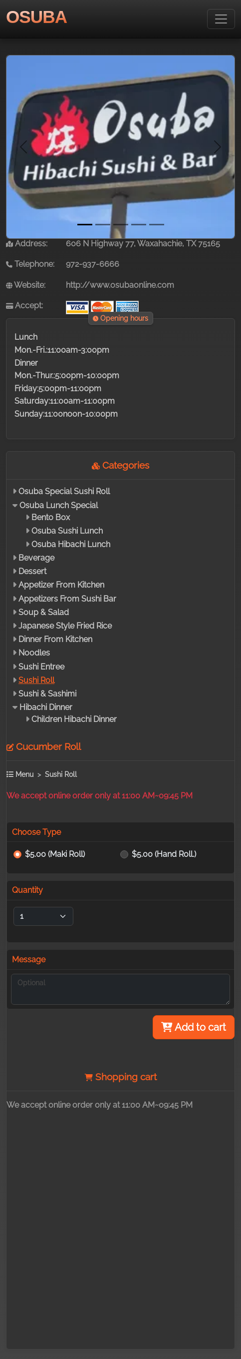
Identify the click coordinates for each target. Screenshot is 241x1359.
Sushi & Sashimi (47, 693)
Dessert (32, 571)
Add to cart (193, 1027)
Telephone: (30, 264)
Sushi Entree (41, 667)
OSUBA (36, 16)
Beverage (36, 558)
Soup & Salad (43, 612)
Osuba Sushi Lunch (67, 531)
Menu (19, 774)
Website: (25, 285)
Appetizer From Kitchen (61, 585)
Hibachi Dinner (45, 707)
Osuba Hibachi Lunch (70, 544)
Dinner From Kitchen (55, 639)
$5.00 (55, 854)
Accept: (24, 305)
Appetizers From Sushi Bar (67, 599)
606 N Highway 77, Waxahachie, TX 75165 (143, 243)
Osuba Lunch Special (58, 505)
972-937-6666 (92, 264)
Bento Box (50, 517)
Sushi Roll (36, 680)
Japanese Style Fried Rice (65, 626)
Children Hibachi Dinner (74, 719)
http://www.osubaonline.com (120, 285)
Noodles (34, 653)
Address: (26, 243)
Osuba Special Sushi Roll (64, 491)
